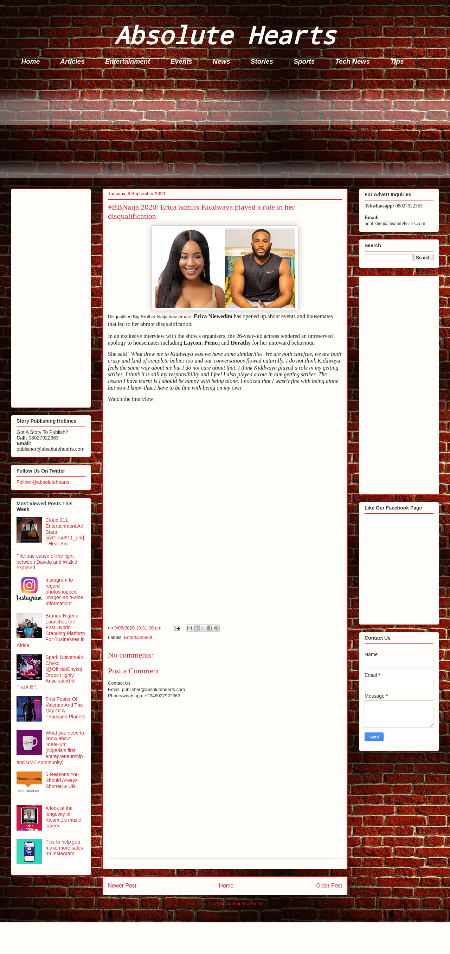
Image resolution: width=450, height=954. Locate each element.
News (221, 61)
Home (30, 61)
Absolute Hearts (225, 34)
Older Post (329, 886)
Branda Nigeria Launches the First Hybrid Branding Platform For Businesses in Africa (51, 630)
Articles (72, 61)
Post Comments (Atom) (239, 903)
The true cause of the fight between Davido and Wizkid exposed (47, 562)
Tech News (352, 61)
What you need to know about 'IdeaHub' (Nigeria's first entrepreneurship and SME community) (50, 747)
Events (181, 61)
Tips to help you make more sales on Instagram (64, 848)
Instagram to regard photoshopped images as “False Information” (64, 591)
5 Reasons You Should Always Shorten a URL (62, 780)
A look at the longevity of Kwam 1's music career (63, 816)
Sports (304, 61)
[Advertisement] (222, 128)
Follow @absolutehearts (43, 482)
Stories (262, 61)
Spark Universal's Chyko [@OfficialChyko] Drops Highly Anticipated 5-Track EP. (50, 672)
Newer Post (122, 886)
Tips (397, 61)
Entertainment (127, 61)
